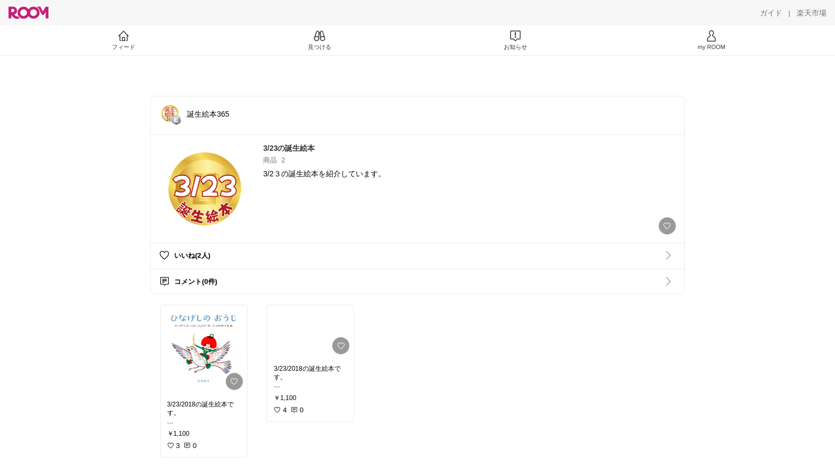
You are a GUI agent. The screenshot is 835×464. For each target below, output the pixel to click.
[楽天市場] (811, 13)
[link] (204, 349)
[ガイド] (771, 13)
